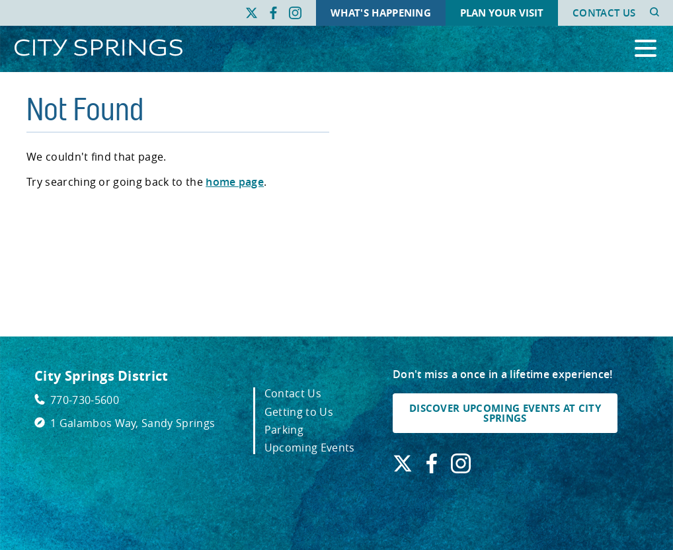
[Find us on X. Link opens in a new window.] (251, 13)
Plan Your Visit (501, 13)
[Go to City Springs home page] (98, 48)
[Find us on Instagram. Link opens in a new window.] (295, 13)
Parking (283, 429)
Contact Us (604, 13)
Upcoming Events (309, 447)
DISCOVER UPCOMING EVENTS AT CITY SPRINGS (505, 413)
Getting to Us (298, 412)
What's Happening (381, 13)
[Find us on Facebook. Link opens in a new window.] (273, 13)
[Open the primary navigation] (645, 49)
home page (235, 182)
